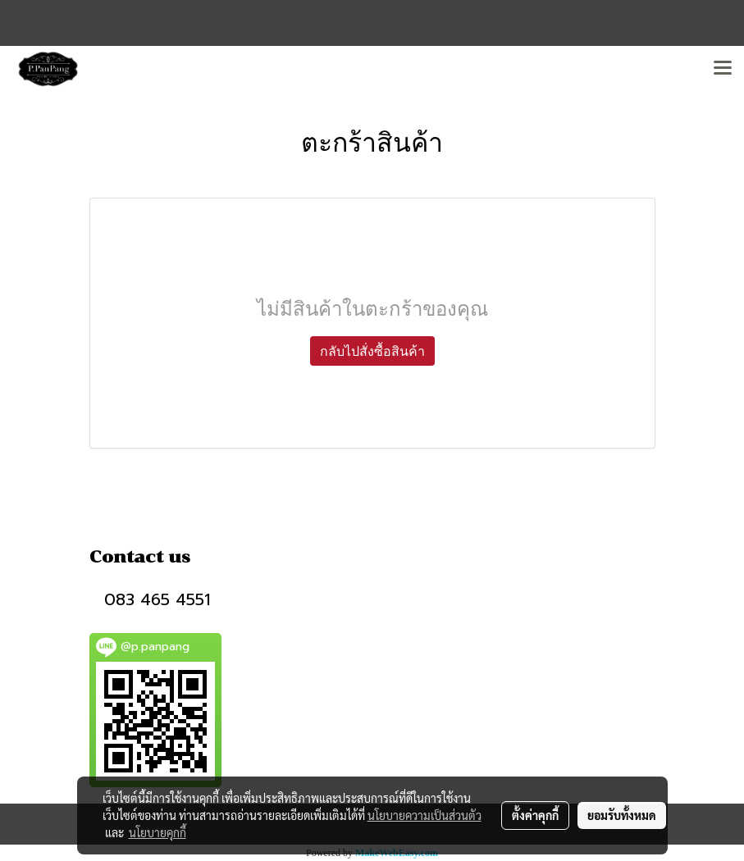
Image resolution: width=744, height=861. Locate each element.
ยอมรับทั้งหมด (621, 815)
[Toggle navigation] (723, 69)
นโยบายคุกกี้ (157, 832)
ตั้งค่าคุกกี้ (535, 815)
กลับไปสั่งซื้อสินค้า (372, 351)
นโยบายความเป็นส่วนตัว (424, 815)
